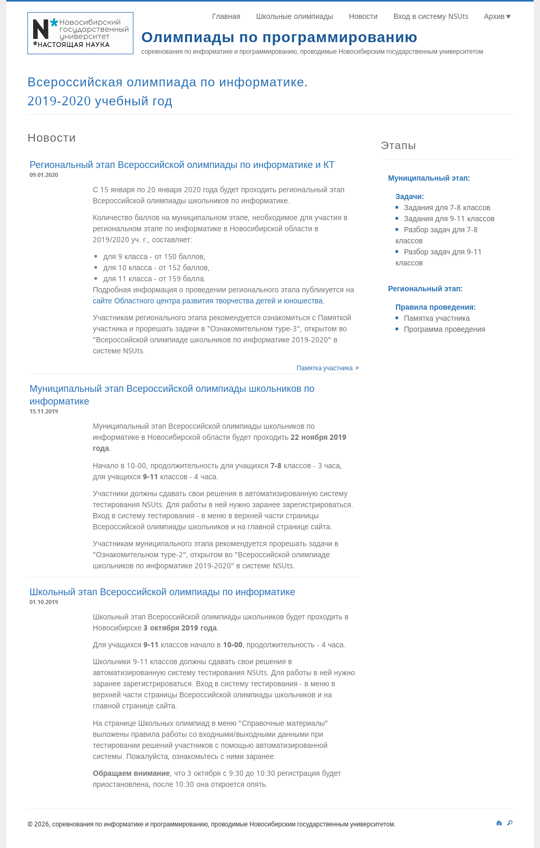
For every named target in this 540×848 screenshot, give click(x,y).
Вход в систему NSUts (430, 16)
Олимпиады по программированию (279, 36)
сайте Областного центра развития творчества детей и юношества (208, 300)
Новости (363, 16)
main (499, 821)
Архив (494, 16)
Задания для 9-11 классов (449, 218)
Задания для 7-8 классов (447, 207)
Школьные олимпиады (294, 16)
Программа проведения (444, 329)
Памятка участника (324, 367)
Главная (226, 16)
